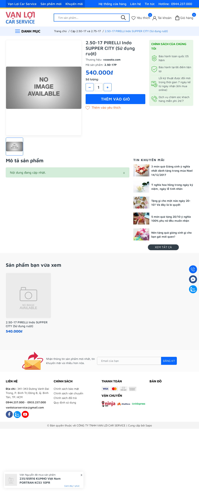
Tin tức (150, 4)
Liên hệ (135, 4)
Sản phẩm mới (51, 4)
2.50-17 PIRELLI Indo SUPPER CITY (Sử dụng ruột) (27, 324)
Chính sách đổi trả (65, 398)
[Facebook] (9, 414)
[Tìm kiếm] (124, 18)
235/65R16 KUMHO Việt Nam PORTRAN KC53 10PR (40, 480)
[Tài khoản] (161, 18)
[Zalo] (17, 414)
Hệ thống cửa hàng (112, 4)
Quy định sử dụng (65, 402)
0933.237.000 (36, 402)
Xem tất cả (163, 247)
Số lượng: (92, 79)
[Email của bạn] (137, 361)
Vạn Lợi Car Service (22, 4)
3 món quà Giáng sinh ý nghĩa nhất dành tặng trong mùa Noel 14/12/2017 (172, 170)
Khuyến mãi (74, 4)
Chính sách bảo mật (66, 388)
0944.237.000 (15, 402)
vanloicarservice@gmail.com (25, 407)
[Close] (124, 172)
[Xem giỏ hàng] (184, 18)
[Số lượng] (99, 87)
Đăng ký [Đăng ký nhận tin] (169, 360)
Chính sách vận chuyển (68, 393)
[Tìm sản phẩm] (92, 18)
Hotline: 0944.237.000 (175, 4)
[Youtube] (25, 414)
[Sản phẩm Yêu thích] (141, 18)
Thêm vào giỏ (115, 99)
